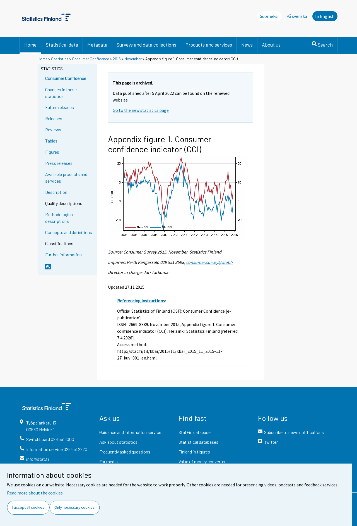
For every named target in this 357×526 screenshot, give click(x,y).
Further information (63, 254)
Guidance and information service (130, 432)
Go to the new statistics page (141, 110)
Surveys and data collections (146, 45)
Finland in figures (194, 451)
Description (56, 192)
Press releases (59, 163)
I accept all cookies (28, 507)
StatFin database (194, 432)
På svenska (296, 16)
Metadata (97, 45)
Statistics (59, 58)
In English (324, 16)
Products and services (208, 45)
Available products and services (66, 178)
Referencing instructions (141, 300)
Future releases (59, 107)
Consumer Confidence (90, 58)
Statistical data (62, 45)
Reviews (53, 129)
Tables (51, 140)
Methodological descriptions (59, 218)
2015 (117, 58)
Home (30, 45)
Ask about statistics (118, 442)
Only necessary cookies (74, 507)
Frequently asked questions (124, 451)
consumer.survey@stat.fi (209, 262)
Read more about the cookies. (35, 493)
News (247, 45)
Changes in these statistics (61, 93)
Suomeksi (269, 16)
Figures (52, 152)
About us (271, 45)
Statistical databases (198, 442)
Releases (53, 118)
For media (108, 461)
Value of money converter (202, 461)
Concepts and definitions (68, 232)
